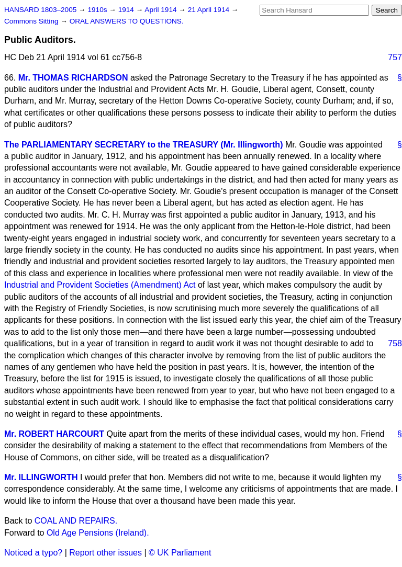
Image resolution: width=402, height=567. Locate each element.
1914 (127, 10)
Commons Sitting (32, 21)
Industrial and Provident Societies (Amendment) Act (100, 284)
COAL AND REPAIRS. (76, 520)
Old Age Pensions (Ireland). (98, 532)
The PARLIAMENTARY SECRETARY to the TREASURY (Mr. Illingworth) (143, 144)
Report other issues (105, 552)
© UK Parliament (180, 552)
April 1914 (161, 10)
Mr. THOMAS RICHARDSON (73, 77)
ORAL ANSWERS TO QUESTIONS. (127, 21)
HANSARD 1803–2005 (40, 10)
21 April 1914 (209, 10)
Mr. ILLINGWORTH (40, 477)
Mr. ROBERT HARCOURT (54, 433)
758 (395, 343)
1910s (98, 10)
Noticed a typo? (33, 552)
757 (395, 57)
